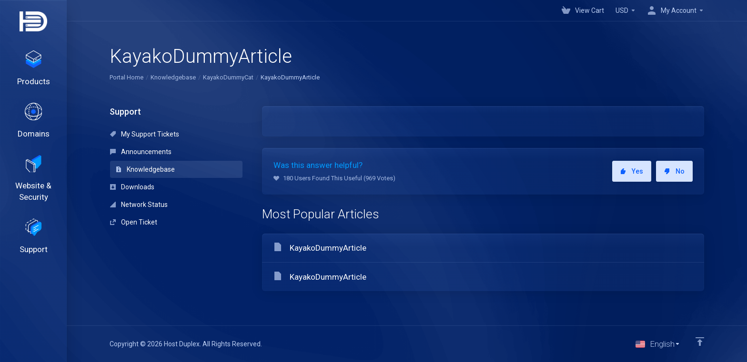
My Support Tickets (144, 134)
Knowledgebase (173, 77)
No (674, 171)
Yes (631, 171)
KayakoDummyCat (228, 77)
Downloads (132, 187)
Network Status (139, 204)
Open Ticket (133, 222)
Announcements (141, 152)
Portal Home (126, 77)
